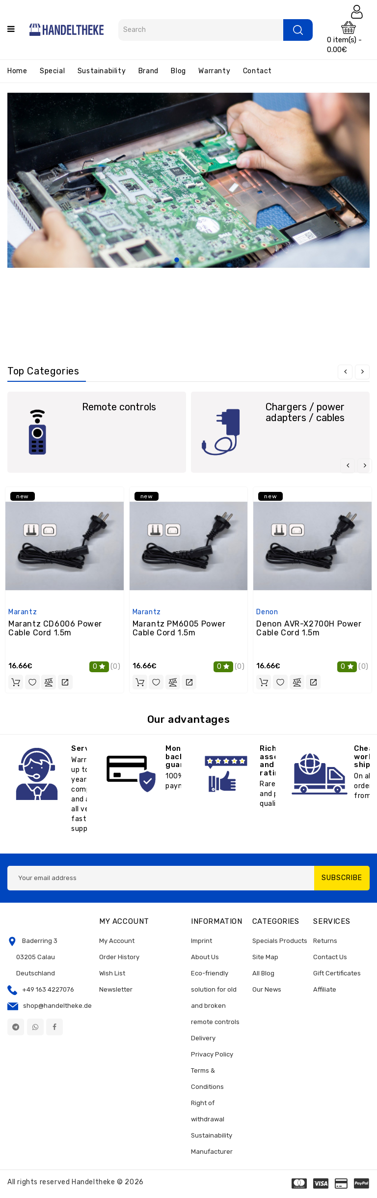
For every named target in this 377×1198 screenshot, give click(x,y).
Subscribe (342, 878)
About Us (205, 957)
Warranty (214, 71)
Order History (119, 957)
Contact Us (330, 957)
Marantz (22, 612)
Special (52, 71)
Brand (148, 71)
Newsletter (116, 989)
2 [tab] (188, 260)
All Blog (263, 973)
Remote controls (119, 406)
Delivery (203, 1038)
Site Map (265, 957)
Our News (266, 989)
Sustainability (102, 71)
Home (17, 71)
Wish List (112, 973)
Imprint (201, 940)
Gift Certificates (337, 973)
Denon (267, 612)
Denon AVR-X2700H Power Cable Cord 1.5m (308, 628)
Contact (257, 71)
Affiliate (324, 989)
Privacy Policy (212, 1054)
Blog (178, 71)
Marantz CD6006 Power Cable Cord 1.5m (55, 628)
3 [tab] (200, 260)
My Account (117, 940)
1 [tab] (177, 260)
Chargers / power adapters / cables (305, 412)
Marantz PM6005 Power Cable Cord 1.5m (179, 628)
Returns (325, 940)
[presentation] (345, 372)
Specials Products (279, 940)
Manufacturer (212, 1151)
